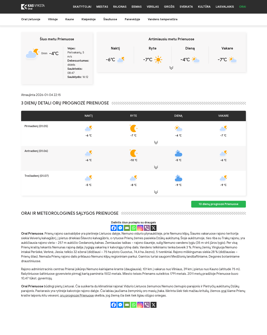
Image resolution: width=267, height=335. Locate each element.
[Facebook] (114, 228)
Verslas (153, 7)
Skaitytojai (82, 7)
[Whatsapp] (134, 228)
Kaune (69, 19)
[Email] (127, 228)
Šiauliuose (110, 19)
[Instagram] (140, 228)
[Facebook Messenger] (120, 228)
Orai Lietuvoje (30, 19)
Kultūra (204, 7)
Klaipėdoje (89, 19)
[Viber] (147, 228)
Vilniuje (53, 19)
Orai (242, 7)
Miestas (102, 7)
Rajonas (120, 7)
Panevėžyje (132, 19)
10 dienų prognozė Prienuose (218, 204)
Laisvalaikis (225, 7)
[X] (153, 228)
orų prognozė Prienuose (77, 295)
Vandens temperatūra (162, 19)
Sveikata (186, 7)
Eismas (137, 7)
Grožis (169, 7)
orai (223, 291)
